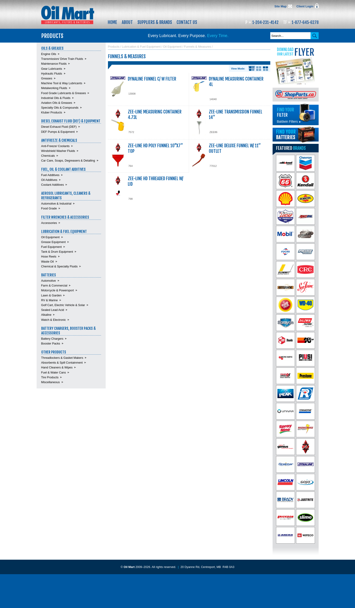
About (127, 22)
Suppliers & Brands (154, 22)
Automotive (48, 280)
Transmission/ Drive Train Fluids (62, 59)
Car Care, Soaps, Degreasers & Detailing (68, 160)
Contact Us (187, 22)
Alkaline (46, 314)
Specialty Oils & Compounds (60, 107)
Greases (46, 78)
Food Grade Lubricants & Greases (63, 93)
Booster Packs (50, 343)
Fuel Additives (50, 175)
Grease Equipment (53, 242)
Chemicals (48, 155)
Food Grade (49, 208)
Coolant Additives (52, 184)
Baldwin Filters (289, 121)
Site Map (280, 6)
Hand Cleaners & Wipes (57, 367)
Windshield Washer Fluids (58, 151)
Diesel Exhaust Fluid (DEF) (59, 126)
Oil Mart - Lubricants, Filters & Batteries (67, 15)
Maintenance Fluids (54, 63)
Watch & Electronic (53, 319)
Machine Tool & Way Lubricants (61, 83)
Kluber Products (51, 112)
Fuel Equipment (51, 247)
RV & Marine (49, 300)
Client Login (305, 6)
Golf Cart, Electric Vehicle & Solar (63, 305)
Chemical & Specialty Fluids (59, 266)
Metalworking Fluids (54, 88)
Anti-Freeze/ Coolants (55, 146)
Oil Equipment (50, 237)
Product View (265, 68)
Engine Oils (48, 54)
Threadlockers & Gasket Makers (62, 357)
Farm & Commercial (54, 285)
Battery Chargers (52, 338)
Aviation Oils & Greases (56, 102)
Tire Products (50, 377)
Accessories (49, 223)
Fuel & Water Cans (53, 372)
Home (112, 22)
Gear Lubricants (51, 68)
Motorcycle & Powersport (57, 290)
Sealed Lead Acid (52, 310)
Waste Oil (47, 261)
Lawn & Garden (51, 295)
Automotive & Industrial (56, 203)
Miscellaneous (50, 382)
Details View (251, 68)
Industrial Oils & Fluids (55, 98)
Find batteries (296, 134)
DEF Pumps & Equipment (58, 131)
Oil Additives (49, 180)
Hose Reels (48, 256)
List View (258, 68)
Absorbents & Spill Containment (62, 362)
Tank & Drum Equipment (57, 251)
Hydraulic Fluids (51, 73)
